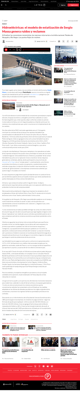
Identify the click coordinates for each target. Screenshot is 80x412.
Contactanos (29, 366)
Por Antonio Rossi (9, 41)
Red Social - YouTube (48, 366)
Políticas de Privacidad (71, 388)
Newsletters (70, 8)
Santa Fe (34, 370)
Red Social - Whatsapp (52, 366)
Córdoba (47, 370)
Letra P (5, 20)
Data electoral (39, 8)
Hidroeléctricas (34, 319)
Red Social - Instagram (43, 366)
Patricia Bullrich (44, 1)
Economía (16, 370)
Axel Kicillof (53, 1)
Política (10, 370)
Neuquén (5, 162)
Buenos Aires (23, 370)
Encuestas (55, 8)
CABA (29, 370)
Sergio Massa (14, 319)
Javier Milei (23, 1)
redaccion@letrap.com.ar (71, 386)
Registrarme (74, 5)
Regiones (8, 8)
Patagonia (63, 370)
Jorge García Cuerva (33, 1)
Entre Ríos (41, 370)
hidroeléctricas (34, 94)
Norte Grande (55, 370)
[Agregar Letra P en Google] (41, 41)
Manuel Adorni (14, 1)
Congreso (69, 370)
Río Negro (12, 162)
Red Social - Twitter (35, 366)
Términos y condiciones (60, 388)
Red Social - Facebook (39, 366)
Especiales (22, 8)
